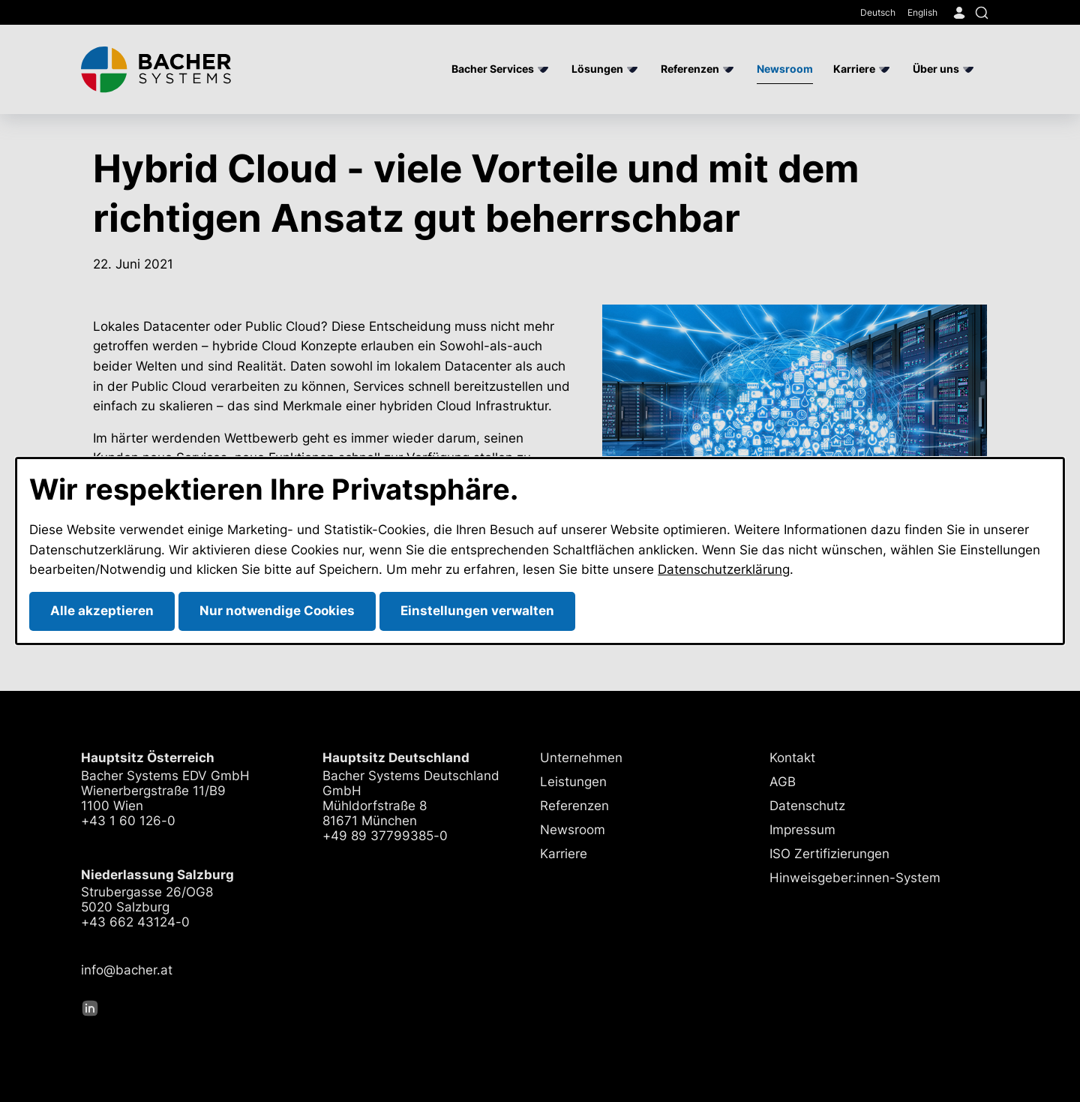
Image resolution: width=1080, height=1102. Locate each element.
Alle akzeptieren (102, 610)
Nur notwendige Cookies (277, 610)
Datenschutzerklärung (724, 569)
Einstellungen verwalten (477, 610)
